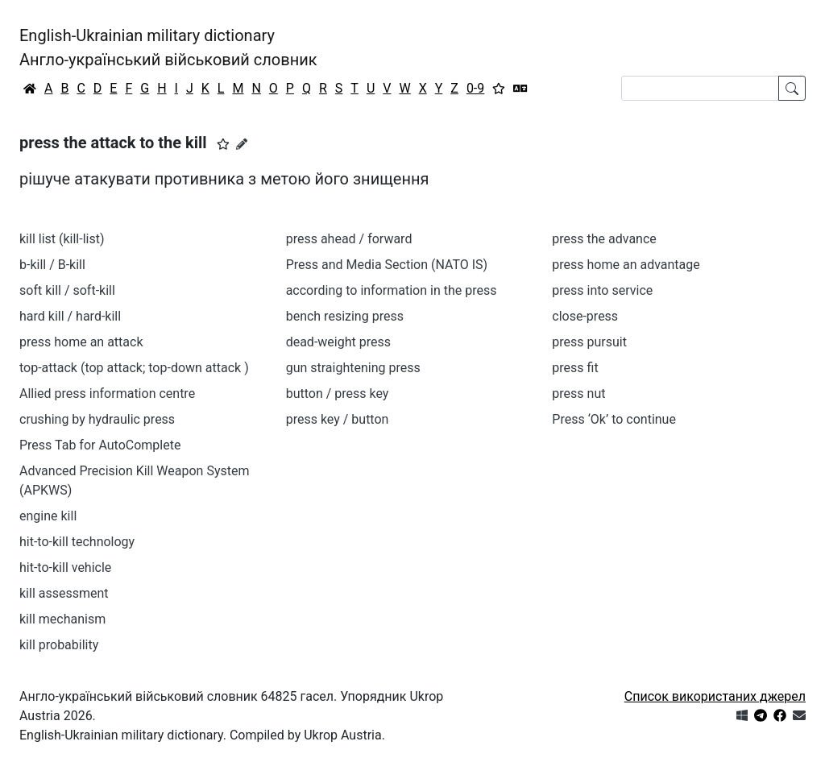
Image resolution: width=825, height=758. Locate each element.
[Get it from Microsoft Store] (742, 715)
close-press (585, 316)
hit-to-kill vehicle (65, 567)
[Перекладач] (520, 88)
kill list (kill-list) (62, 238)
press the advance (604, 238)
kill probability (58, 644)
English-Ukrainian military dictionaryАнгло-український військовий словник (168, 47)
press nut (578, 393)
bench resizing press (345, 316)
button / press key (337, 393)
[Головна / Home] (29, 88)
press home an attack (81, 342)
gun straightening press (353, 367)
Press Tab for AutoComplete (99, 445)
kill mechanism (62, 619)
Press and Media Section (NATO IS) (387, 264)
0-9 (475, 88)
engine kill (48, 516)
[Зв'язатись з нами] (799, 715)
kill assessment (64, 593)
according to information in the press (391, 290)
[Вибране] (498, 88)
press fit (575, 367)
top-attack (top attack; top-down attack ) (134, 367)
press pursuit (589, 342)
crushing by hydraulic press (97, 419)
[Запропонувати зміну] (241, 144)
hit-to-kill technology (77, 541)
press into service (602, 290)
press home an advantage (625, 264)
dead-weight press (338, 342)
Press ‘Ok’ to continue (614, 419)
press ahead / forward (349, 238)
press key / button (337, 419)
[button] (223, 144)
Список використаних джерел (715, 696)
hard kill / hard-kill (70, 316)
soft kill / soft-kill (67, 290)
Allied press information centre (107, 393)
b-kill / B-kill (52, 264)
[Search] (700, 88)
